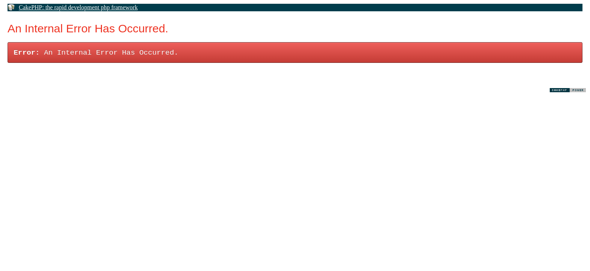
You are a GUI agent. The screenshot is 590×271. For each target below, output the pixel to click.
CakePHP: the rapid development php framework (78, 7)
